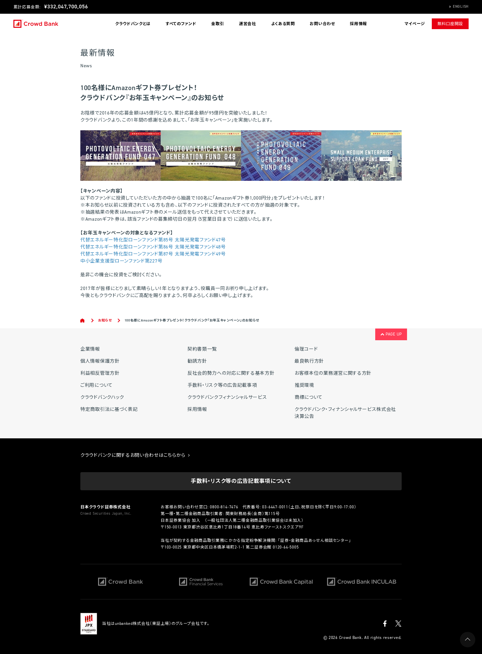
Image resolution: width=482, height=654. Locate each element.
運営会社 (247, 23)
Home (82, 320)
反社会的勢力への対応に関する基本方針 (231, 373)
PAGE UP (391, 334)
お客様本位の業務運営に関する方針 (333, 373)
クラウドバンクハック (102, 397)
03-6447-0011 (275, 507)
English (461, 6)
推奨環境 (304, 385)
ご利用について (96, 385)
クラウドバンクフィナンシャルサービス (227, 397)
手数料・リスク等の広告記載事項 (222, 385)
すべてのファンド (181, 23)
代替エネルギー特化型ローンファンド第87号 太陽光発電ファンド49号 (153, 254)
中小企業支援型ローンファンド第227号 (121, 261)
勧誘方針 (197, 361)
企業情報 (90, 349)
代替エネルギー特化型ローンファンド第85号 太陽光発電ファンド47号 (153, 240)
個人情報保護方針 (100, 361)
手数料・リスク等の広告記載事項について (241, 481)
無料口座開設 (450, 23)
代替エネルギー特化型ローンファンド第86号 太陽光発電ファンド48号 (153, 247)
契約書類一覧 (202, 349)
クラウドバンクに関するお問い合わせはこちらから (135, 455)
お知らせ (105, 320)
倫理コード (306, 349)
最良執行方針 (309, 361)
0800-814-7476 (224, 507)
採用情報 (358, 23)
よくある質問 (283, 23)
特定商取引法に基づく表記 (109, 409)
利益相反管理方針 (100, 373)
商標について (309, 397)
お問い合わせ (322, 23)
